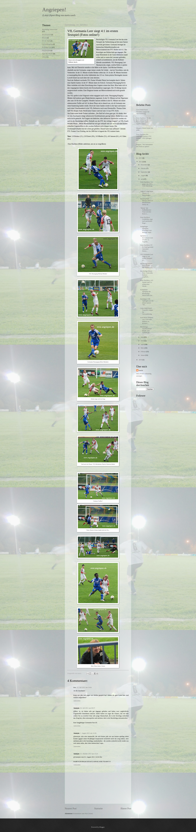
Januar (143, 355)
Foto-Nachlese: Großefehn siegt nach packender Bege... (146, 220)
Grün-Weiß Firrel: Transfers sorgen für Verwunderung (142, 112)
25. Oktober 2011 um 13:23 (89, 754)
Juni (142, 337)
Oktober (143, 168)
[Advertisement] (146, 61)
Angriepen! (54, 9)
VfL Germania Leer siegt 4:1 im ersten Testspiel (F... (146, 257)
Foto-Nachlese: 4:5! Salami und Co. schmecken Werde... (146, 283)
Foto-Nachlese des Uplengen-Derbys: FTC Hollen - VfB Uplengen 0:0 (144, 137)
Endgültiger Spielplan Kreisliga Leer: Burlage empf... (146, 229)
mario (141, 370)
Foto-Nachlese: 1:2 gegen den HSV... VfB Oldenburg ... (146, 185)
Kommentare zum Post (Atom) (83, 813)
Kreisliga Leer (46, 47)
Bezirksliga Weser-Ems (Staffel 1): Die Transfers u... (146, 265)
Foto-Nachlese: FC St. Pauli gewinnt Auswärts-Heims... (146, 248)
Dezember (144, 165)
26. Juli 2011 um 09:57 (87, 708)
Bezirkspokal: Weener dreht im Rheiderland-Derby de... (146, 201)
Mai (142, 341)
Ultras (44, 57)
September (144, 172)
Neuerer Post (71, 808)
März (142, 348)
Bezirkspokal (46, 35)
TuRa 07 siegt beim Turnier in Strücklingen (146, 193)
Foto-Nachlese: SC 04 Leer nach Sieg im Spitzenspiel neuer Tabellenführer (143, 121)
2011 (140, 162)
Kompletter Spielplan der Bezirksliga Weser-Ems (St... (146, 292)
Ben (74, 687)
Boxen (44, 38)
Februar (143, 351)
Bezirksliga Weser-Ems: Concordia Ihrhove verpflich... (146, 274)
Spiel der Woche (47, 54)
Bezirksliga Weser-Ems (49, 29)
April (142, 344)
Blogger (101, 827)
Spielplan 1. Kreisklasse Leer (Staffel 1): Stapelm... (146, 238)
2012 (140, 158)
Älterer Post (125, 808)
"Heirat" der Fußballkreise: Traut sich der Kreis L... (145, 211)
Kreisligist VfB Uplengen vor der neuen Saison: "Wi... (146, 302)
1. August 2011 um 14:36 (88, 733)
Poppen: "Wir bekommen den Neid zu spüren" (144, 145)
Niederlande (46, 50)
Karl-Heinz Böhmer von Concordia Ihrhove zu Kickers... (146, 320)
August (143, 175)
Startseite (98, 808)
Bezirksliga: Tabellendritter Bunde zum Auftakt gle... (146, 330)
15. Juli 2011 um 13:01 (84, 687)
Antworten (76, 701)
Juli (142, 179)
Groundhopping (47, 44)
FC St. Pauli (46, 41)
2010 (140, 360)
